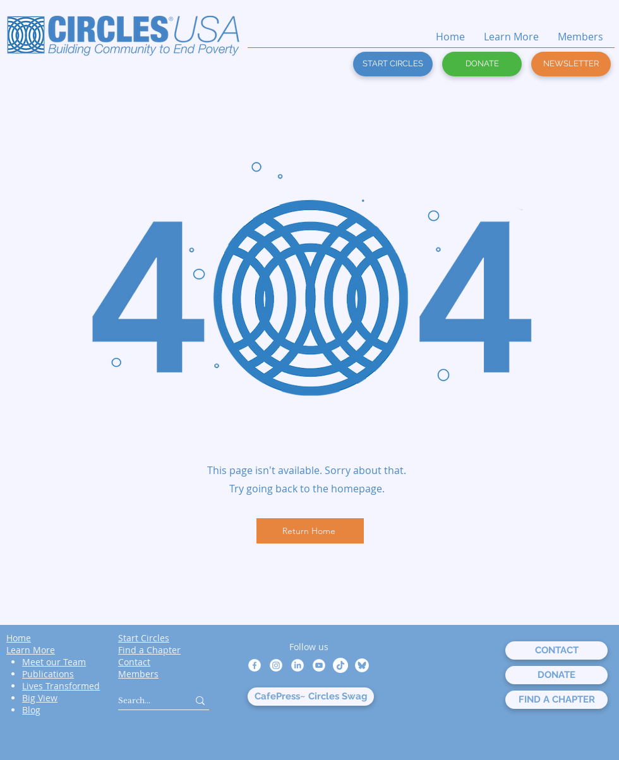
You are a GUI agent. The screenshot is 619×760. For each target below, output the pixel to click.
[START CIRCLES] (393, 64)
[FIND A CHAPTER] (556, 700)
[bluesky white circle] (362, 665)
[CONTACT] (556, 650)
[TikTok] (340, 665)
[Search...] (143, 700)
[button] (571, 64)
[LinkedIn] (297, 665)
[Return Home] (310, 530)
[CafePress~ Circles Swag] (311, 696)
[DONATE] (482, 64)
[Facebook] (254, 665)
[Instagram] (276, 665)
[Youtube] (319, 665)
